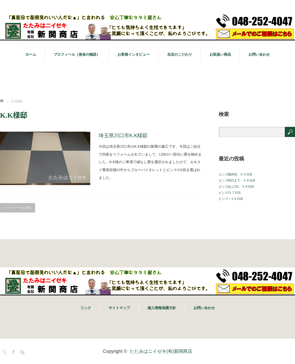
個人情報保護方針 (162, 308)
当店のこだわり (179, 54)
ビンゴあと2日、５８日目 (236, 186)
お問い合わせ (259, 54)
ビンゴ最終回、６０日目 (235, 174)
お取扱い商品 (220, 54)
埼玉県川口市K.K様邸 (123, 135)
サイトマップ (119, 308)
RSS (21, 351)
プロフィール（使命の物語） (77, 54)
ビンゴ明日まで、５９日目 (237, 180)
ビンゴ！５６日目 (231, 199)
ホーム (30, 54)
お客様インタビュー (133, 54)
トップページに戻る (17, 207)
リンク (85, 308)
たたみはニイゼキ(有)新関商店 (161, 351)
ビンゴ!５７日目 (230, 192)
